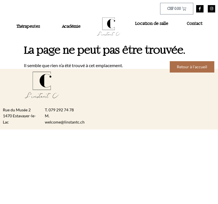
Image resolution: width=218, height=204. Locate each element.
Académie (71, 26)
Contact (194, 24)
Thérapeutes (28, 26)
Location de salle (151, 24)
